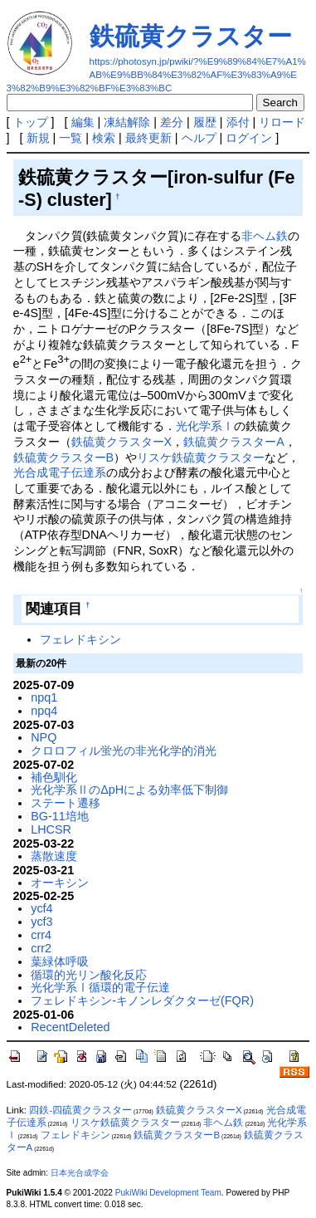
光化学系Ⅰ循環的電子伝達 (100, 987)
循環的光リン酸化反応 (89, 974)
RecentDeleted (70, 1027)
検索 (103, 137)
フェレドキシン (80, 639)
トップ (30, 122)
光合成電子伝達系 (59, 472)
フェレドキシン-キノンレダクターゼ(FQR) (142, 1000)
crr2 (41, 948)
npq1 (44, 697)
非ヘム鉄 (264, 235)
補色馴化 (54, 777)
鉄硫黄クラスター (191, 36)
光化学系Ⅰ (205, 426)
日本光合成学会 (80, 1172)
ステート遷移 (65, 803)
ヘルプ (199, 137)
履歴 (204, 122)
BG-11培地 (60, 816)
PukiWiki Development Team (168, 1192)
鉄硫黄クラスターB (63, 457)
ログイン (249, 137)
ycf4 (41, 908)
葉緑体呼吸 (60, 961)
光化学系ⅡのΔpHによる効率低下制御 (129, 789)
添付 (238, 122)
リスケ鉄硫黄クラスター (201, 457)
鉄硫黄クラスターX (122, 441)
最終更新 (148, 137)
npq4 (44, 710)
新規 (38, 137)
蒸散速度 (54, 856)
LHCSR (51, 829)
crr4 (41, 935)
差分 (171, 122)
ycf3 (41, 921)
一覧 (70, 137)
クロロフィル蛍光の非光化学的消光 (123, 750)
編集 (83, 122)
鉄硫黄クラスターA (233, 441)
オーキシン (60, 882)
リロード (282, 122)
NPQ (43, 737)
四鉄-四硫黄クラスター (80, 1110)
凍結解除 (127, 122)
